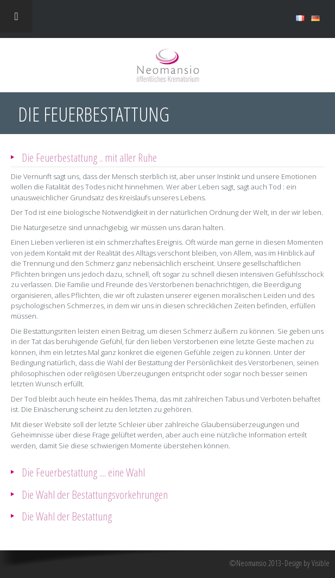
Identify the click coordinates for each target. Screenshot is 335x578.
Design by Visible (307, 563)
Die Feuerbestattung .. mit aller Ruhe (89, 157)
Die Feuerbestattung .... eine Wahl (83, 472)
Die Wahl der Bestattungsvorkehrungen (95, 494)
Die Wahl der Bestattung (67, 516)
